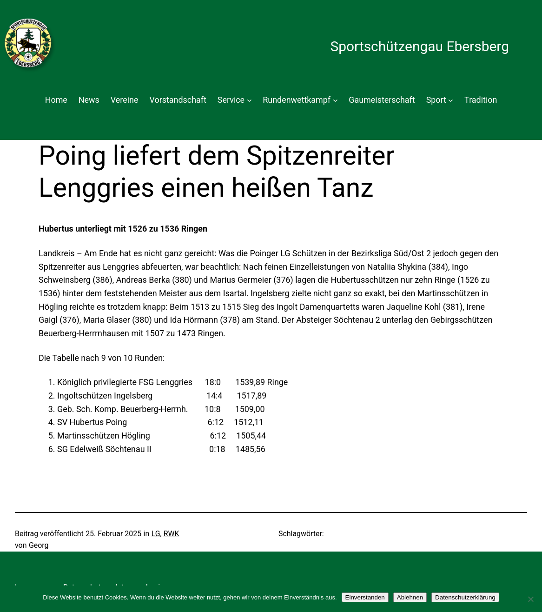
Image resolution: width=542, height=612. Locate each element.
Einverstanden (365, 597)
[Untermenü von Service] (249, 100)
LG (156, 533)
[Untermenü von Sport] (450, 100)
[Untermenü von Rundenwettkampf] (335, 100)
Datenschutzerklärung (465, 597)
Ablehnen (410, 597)
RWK (171, 533)
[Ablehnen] (530, 599)
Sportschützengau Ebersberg (419, 46)
